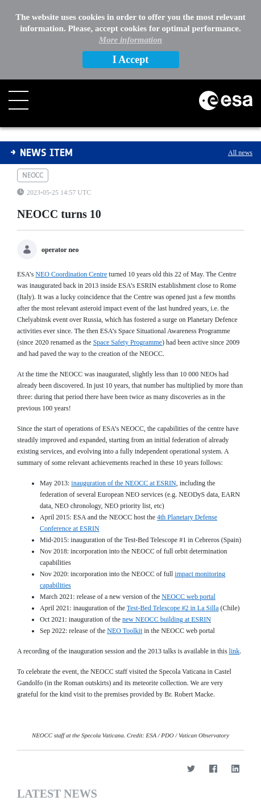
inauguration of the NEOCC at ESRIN (123, 483)
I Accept (130, 59)
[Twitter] (191, 768)
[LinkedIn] (235, 768)
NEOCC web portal (188, 597)
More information (130, 39)
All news (240, 153)
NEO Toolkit (124, 631)
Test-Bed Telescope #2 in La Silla (173, 608)
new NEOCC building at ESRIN (166, 619)
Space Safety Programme (127, 342)
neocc (32, 175)
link (234, 651)
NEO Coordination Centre (71, 274)
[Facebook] (213, 768)
